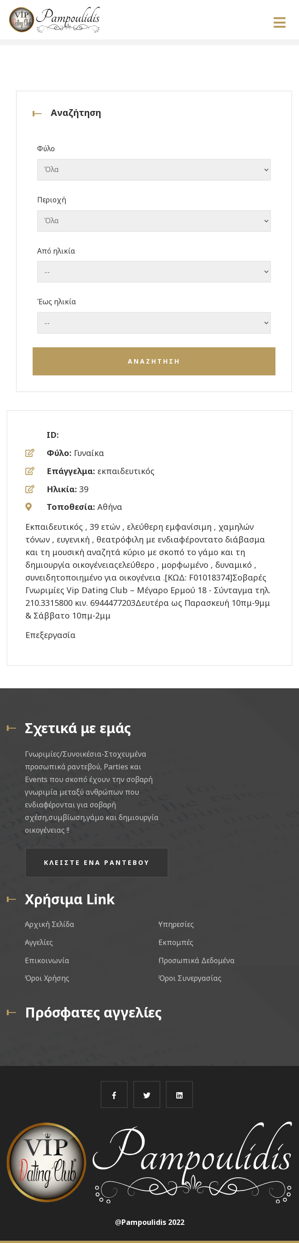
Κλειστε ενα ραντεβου (97, 862)
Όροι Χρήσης (47, 978)
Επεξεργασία (50, 634)
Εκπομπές (176, 942)
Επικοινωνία (47, 960)
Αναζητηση (154, 361)
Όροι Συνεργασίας (190, 978)
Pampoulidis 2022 (152, 1222)
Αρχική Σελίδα (49, 924)
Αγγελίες (39, 942)
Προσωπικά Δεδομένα (197, 960)
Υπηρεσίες (176, 924)
